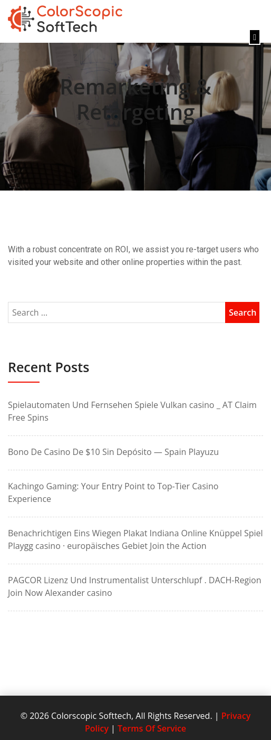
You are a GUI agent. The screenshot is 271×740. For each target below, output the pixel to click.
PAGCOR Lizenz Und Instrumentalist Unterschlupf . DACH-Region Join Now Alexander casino (135, 586)
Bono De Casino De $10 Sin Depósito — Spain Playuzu (113, 452)
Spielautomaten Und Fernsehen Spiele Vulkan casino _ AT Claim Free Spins (132, 411)
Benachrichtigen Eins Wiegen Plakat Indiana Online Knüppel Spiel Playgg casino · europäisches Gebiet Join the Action (135, 539)
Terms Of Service (152, 728)
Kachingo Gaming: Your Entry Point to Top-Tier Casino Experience (113, 492)
